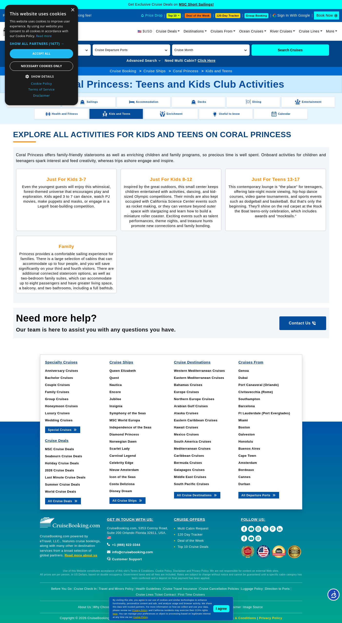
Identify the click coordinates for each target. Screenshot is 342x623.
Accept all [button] (41, 54)
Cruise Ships (155, 71)
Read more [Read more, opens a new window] (44, 36)
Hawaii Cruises (186, 427)
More (330, 31)
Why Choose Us (104, 607)
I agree (221, 609)
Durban (244, 484)
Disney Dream (120, 491)
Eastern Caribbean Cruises (196, 420)
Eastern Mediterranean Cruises (199, 378)
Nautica (115, 385)
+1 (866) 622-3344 (123, 545)
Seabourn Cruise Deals (63, 456)
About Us (84, 607)
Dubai (243, 378)
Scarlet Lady (119, 448)
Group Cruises (57, 399)
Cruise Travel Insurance (180, 589)
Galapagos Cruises (189, 470)
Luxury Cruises (57, 413)
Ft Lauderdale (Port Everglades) (264, 413)
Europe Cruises (186, 392)
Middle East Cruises (190, 477)
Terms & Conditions (240, 618)
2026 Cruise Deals (59, 470)
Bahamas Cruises (188, 385)
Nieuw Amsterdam (124, 470)
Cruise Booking (123, 71)
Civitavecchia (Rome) (255, 392)
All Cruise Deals (63, 501)
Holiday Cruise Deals (62, 463)
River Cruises (281, 31)
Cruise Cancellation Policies (219, 589)
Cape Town (247, 455)
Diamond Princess (124, 434)
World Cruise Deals (60, 491)
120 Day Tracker (190, 534)
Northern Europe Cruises (194, 399)
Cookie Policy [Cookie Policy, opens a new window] (41, 83)
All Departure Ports (258, 495)
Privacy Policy (270, 618)
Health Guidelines (148, 589)
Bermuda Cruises (188, 463)
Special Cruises (63, 429)
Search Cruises (290, 50)
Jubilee (115, 399)
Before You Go (61, 589)
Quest (114, 378)
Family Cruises (57, 392)
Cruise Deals (166, 31)
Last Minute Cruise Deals (65, 477)
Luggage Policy (252, 589)
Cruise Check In (85, 589)
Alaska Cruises (186, 413)
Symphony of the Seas (127, 413)
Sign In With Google (293, 15)
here (115, 614)
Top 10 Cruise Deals (193, 547)
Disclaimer (233, 607)
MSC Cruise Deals (59, 449)
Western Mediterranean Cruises (199, 371)
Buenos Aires (249, 448)
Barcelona (246, 406)
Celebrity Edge (121, 463)
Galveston (246, 434)
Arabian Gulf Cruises (191, 406)
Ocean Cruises (251, 31)
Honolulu (245, 441)
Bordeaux (246, 470)
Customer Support (124, 559)
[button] (131, 50)
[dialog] (41, 55)
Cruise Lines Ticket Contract (156, 594)
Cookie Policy (140, 617)
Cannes (244, 477)
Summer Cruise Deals (62, 484)
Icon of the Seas (122, 477)
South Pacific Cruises (191, 484)
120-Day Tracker (228, 15)
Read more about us (81, 555)
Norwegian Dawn (123, 441)
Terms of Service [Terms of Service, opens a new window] (41, 89)
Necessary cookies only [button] (41, 66)
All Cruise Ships (127, 500)
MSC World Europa (124, 420)
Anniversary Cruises (61, 371)
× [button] (72, 10)
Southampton (249, 399)
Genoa (243, 371)
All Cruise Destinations (197, 495)
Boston (244, 427)
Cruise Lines (309, 31)
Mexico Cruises (186, 434)
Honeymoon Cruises (61, 406)
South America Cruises (192, 441)
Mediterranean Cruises (192, 448)
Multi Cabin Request (193, 528)
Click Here (206, 60)
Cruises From (222, 31)
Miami (243, 420)
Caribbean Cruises (189, 455)
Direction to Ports (277, 589)
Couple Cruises (57, 385)
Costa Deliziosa (122, 484)
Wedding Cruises (59, 420)
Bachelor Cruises (59, 378)
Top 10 (172, 15)
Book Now (324, 15)
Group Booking (256, 15)
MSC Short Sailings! (196, 4)
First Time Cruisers (191, 594)
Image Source (253, 607)
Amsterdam (247, 463)
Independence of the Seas (130, 427)
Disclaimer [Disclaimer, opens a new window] (41, 95)
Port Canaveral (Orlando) (258, 385)
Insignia (115, 406)
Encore (115, 392)
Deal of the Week (198, 15)
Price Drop (154, 15)
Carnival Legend (122, 455)
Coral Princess (185, 71)
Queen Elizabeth (122, 371)
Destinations (194, 31)
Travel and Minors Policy (116, 589)
